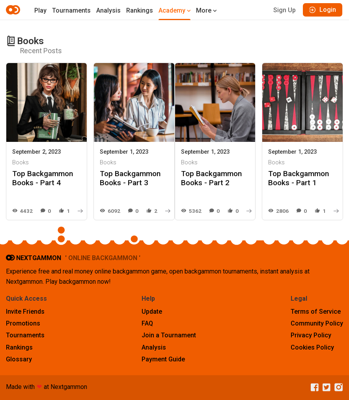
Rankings (139, 10)
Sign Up (284, 10)
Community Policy (317, 323)
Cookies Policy (312, 347)
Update (152, 311)
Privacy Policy (311, 335)
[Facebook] (313, 387)
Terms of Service (316, 311)
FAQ (147, 323)
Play (40, 10)
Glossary (19, 359)
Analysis (108, 10)
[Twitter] (324, 387)
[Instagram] (336, 387)
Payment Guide (163, 359)
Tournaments (71, 10)
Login (322, 9)
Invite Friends (25, 311)
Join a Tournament (169, 335)
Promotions (23, 323)
